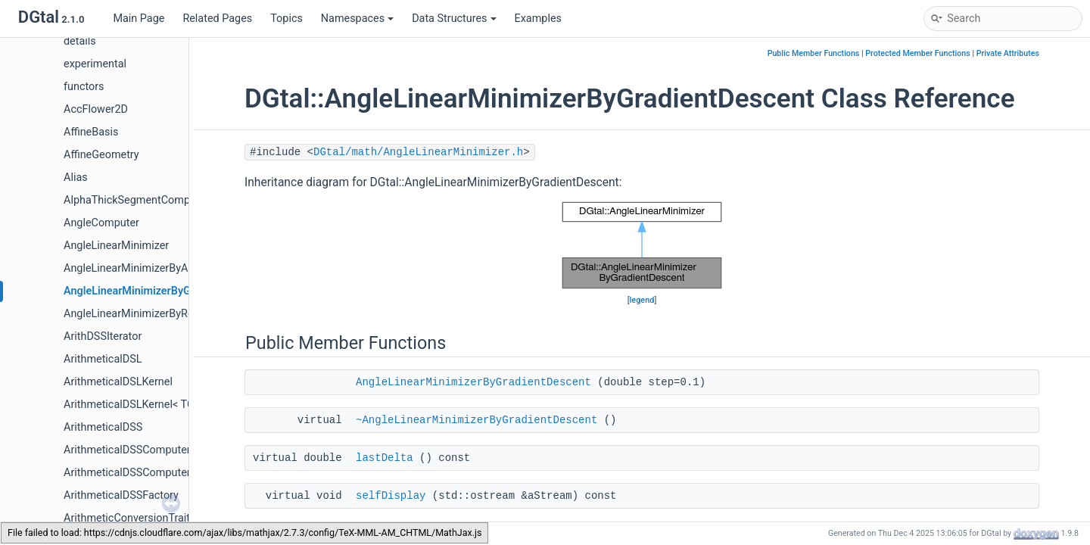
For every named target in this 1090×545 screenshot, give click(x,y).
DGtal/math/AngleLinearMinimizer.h (418, 152)
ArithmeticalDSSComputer (127, 450)
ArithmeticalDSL (103, 359)
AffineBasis (91, 132)
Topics (286, 18)
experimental (95, 64)
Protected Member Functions (917, 53)
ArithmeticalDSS (103, 427)
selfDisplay (390, 496)
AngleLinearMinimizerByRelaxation (148, 313)
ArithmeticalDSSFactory (121, 495)
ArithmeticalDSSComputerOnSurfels (151, 472)
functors (84, 86)
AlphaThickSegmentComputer (136, 200)
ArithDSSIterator (103, 336)
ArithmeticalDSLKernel (118, 381)
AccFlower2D (96, 109)
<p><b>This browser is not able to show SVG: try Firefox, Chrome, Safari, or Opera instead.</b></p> (642, 245)
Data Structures (454, 18)
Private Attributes (1007, 53)
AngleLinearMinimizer (116, 245)
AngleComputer (101, 222)
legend (642, 300)
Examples (538, 18)
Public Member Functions (814, 53)
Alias (76, 177)
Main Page (138, 18)
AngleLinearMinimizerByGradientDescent (164, 291)
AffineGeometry (101, 154)
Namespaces (357, 18)
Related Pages (217, 18)
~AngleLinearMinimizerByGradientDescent (476, 420)
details (80, 41)
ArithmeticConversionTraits (130, 518)
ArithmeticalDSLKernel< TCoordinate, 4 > (162, 404)
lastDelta (384, 458)
